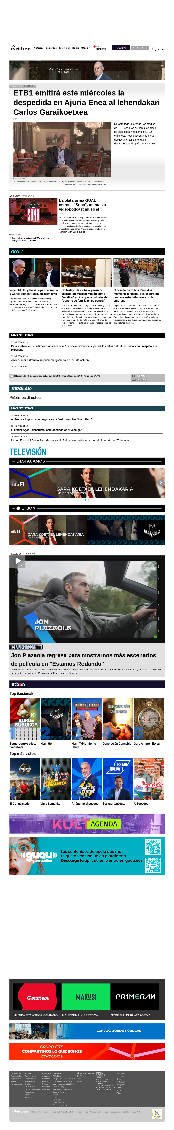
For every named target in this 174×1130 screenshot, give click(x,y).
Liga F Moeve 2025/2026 (62, 1081)
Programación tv (17, 1076)
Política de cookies (80, 1112)
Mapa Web (136, 1112)
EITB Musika (30, 1087)
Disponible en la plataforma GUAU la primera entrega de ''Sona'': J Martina (30, 239)
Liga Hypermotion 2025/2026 (64, 1084)
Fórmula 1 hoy (58, 1087)
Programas (29, 1092)
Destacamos (30, 461)
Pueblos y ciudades (105, 1088)
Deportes (51, 48)
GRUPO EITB (140, 47)
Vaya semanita (16, 1084)
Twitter (119, 1079)
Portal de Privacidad (51, 1112)
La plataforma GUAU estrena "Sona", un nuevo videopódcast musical (82, 204)
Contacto (126, 1112)
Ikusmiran (46, 1087)
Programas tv (16, 1079)
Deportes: (58, 1073)
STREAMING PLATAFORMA (131, 1015)
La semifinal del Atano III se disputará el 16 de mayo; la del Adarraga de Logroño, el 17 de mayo (70, 440)
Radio (75, 48)
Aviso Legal (66, 1112)
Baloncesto (57, 1100)
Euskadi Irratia (30, 1076)
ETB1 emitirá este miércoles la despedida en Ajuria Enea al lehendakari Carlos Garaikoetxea (86, 102)
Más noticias (22, 335)
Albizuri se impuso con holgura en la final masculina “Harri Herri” (51, 419)
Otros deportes (59, 1103)
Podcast (28, 1094)
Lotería (99, 1083)
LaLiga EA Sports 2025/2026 (64, 1079)
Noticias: (46, 1073)
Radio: (28, 1073)
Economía (46, 1079)
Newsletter (121, 1073)
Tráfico (99, 1077)
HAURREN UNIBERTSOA (80, 1015)
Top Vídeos (81, 1076)
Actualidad (46, 1076)
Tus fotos (139, 375)
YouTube (120, 1090)
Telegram (120, 1085)
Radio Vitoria (30, 1081)
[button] (85, 500)
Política (45, 1081)
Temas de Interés (104, 1086)
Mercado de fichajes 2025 (63, 1089)
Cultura (45, 1084)
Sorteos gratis (103, 1079)
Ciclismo (56, 1097)
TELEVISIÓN (27, 452)
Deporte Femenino (60, 1092)
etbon (28, 508)
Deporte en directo (60, 1105)
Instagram (121, 1082)
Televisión (64, 48)
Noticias (39, 48)
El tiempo (100, 1075)
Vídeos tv (14, 1081)
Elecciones (101, 1081)
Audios (79, 1081)
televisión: (16, 1073)
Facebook (121, 1076)
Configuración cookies (98, 1112)
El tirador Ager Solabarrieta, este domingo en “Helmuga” (46, 430)
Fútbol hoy (57, 1076)
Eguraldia (46, 1089)
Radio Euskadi (30, 1079)
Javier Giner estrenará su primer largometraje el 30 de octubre (50, 360)
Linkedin (120, 1087)
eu (159, 49)
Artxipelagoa (30, 1097)
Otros (84, 48)
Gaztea (28, 1084)
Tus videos (139, 379)
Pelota (55, 1094)
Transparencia (115, 1112)
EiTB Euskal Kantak (33, 1089)
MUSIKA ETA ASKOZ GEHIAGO (35, 1015)
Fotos (79, 1079)
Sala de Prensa (103, 1090)
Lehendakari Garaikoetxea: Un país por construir (36, 182)
